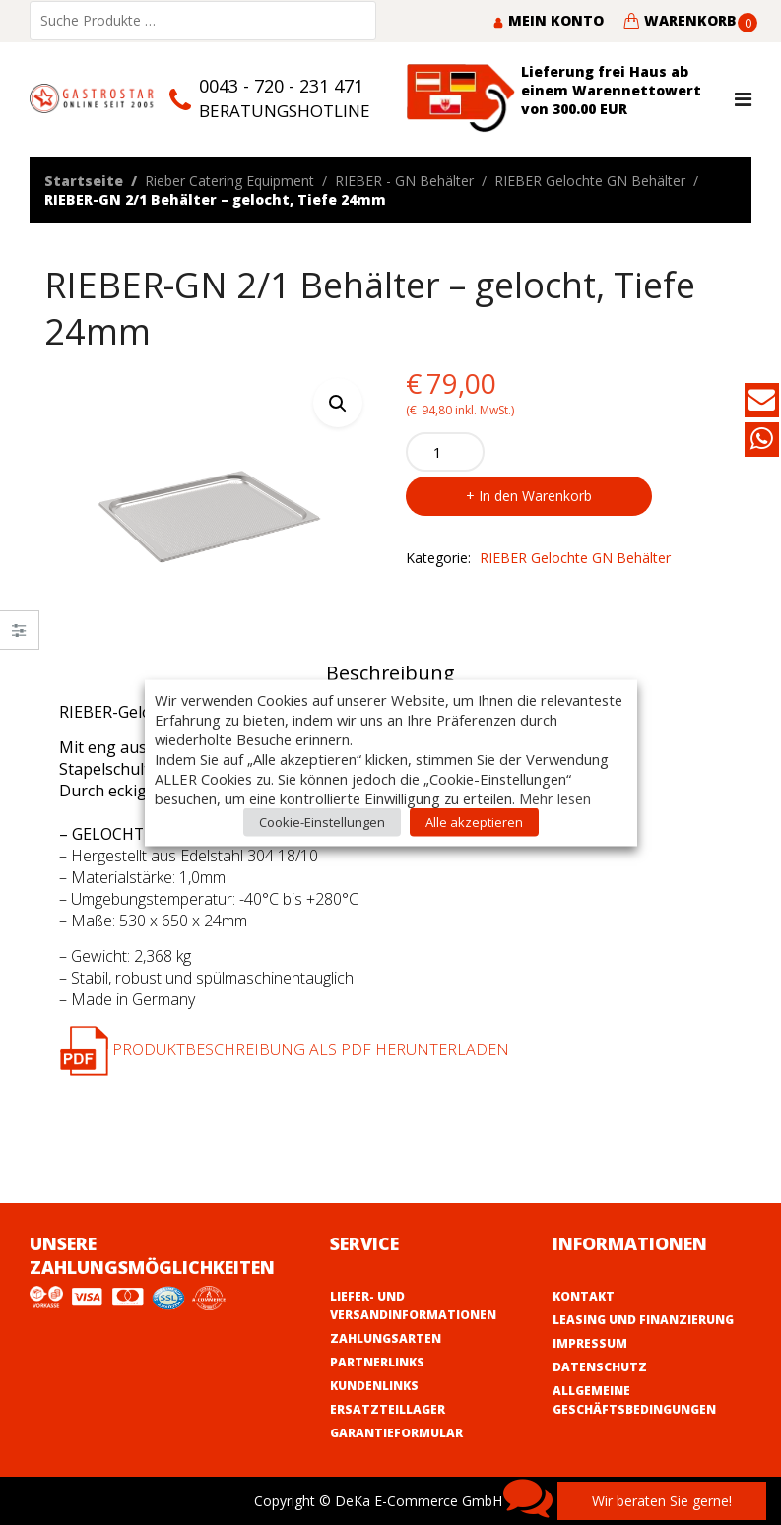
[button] (337, 402)
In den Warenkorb (535, 495)
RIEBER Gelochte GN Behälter (589, 180)
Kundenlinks (374, 1385)
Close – (19, 636)
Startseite (83, 180)
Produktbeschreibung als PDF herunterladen (284, 1049)
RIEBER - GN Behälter (404, 180)
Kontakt (584, 1296)
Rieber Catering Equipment (229, 180)
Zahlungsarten (385, 1338)
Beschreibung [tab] (390, 673)
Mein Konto (548, 20)
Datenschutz (600, 1367)
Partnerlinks (377, 1362)
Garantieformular (396, 1433)
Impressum (590, 1343)
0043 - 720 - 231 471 (281, 85)
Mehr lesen (555, 797)
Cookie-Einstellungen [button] (322, 821)
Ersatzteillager (387, 1409)
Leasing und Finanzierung (643, 1319)
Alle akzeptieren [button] (474, 821)
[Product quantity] (445, 452)
